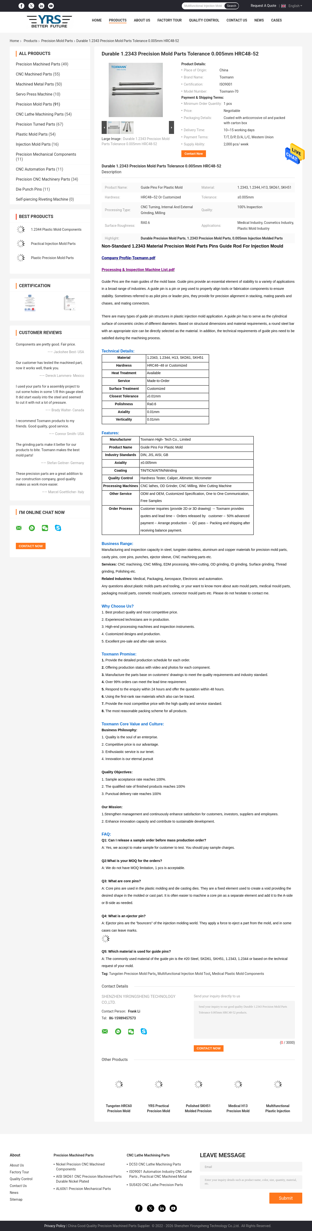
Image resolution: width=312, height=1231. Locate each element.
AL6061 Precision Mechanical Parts (83, 1189)
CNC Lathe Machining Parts (40, 114)
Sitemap (16, 1199)
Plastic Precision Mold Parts (52, 258)
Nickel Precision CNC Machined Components (80, 1166)
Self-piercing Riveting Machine (42, 199)
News (259, 20)
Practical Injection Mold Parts (53, 244)
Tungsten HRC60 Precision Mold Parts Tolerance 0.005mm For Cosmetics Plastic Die (119, 1108)
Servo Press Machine (34, 94)
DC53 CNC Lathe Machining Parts (155, 1164)
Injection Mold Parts (33, 144)
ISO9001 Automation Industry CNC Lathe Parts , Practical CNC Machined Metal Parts (160, 1175)
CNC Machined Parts (34, 74)
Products (118, 20)
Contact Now (194, 153)
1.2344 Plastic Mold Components (56, 229)
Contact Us (236, 20)
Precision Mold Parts (57, 41)
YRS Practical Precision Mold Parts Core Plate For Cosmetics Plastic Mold (158, 1108)
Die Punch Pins (29, 189)
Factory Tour (169, 20)
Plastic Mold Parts (32, 134)
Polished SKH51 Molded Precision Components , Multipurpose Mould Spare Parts (198, 1108)
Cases (276, 20)
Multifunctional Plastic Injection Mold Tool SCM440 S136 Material (277, 1108)
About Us (142, 20)
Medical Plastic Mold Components (238, 974)
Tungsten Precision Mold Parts (132, 974)
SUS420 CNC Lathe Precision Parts (156, 1185)
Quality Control (204, 20)
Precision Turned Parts (35, 124)
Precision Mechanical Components (46, 154)
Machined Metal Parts (35, 84)
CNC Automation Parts (35, 169)
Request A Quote (263, 6)
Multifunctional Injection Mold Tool (183, 974)
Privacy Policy (54, 1226)
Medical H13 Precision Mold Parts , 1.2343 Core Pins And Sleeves (237, 1108)
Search (231, 6)
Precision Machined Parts (38, 64)
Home (97, 20)
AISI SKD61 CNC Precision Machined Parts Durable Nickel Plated (89, 1179)
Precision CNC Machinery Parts (43, 179)
